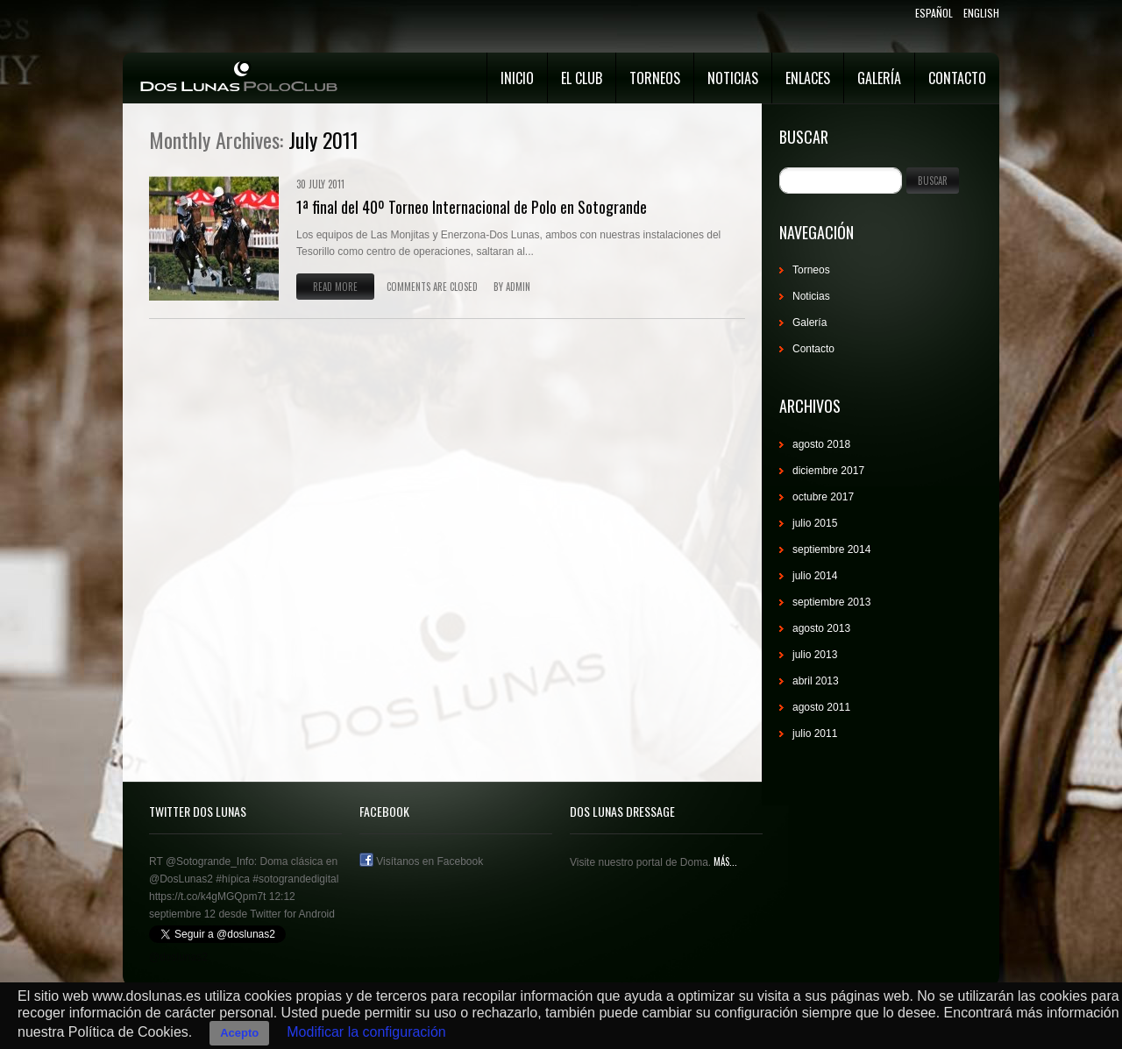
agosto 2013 (821, 628)
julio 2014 (814, 576)
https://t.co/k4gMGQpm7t (207, 896)
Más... (724, 861)
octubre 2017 (823, 497)
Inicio (517, 78)
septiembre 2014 (831, 549)
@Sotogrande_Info (210, 861)
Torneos (654, 78)
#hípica (233, 879)
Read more (335, 287)
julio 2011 (814, 733)
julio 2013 (814, 655)
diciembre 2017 (828, 470)
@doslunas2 (178, 957)
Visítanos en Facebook (421, 861)
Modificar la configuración (366, 1031)
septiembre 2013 (831, 602)
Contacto (957, 78)
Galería (879, 78)
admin (518, 287)
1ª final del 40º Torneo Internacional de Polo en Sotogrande (471, 206)
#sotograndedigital (295, 879)
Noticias (732, 78)
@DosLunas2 (181, 879)
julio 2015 (814, 523)
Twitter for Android (292, 914)
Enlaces (807, 78)
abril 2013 (815, 681)
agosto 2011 (821, 707)
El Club (581, 78)
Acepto (239, 1032)
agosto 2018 (821, 444)
